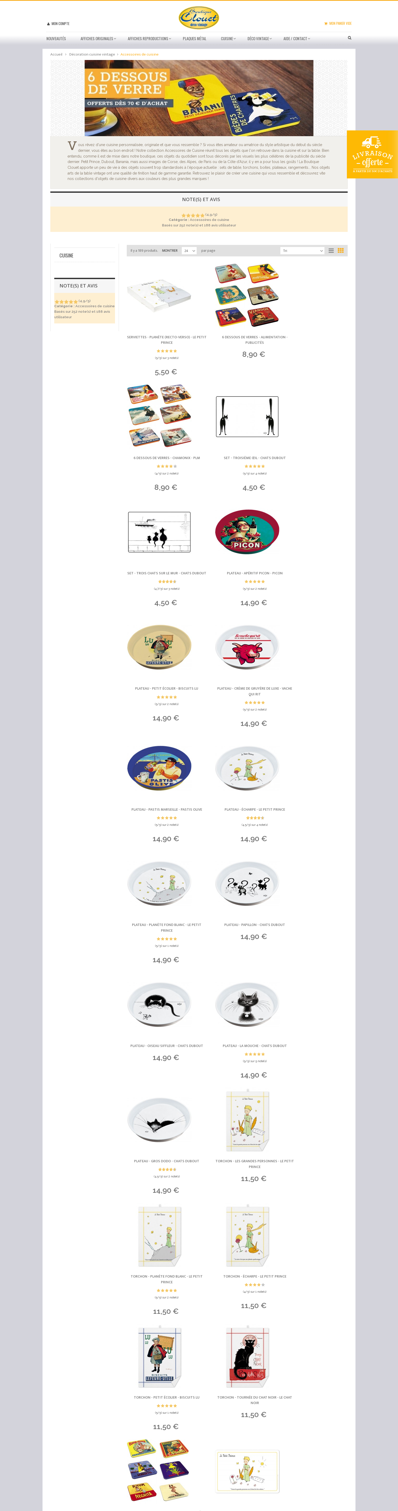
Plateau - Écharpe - (161, 704)
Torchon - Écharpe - (313, 943)
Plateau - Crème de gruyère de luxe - (237, 585)
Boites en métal (73, 364)
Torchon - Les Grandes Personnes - (161, 946)
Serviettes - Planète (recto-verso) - (160, 341)
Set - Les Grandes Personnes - (161, 1190)
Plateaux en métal (76, 353)
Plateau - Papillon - (313, 704)
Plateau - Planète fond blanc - (237, 707)
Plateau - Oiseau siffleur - (161, 829)
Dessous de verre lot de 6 (83, 336)
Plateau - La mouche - (237, 826)
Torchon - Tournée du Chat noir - (237, 1068)
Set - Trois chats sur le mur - (237, 463)
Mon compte (60, 23)
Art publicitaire (74, 411)
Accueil (56, 54)
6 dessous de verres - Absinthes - (313, 1190)
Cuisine (227, 38)
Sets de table (72, 325)
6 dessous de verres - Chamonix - (313, 338)
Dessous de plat (75, 342)
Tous (63, 314)
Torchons (70, 331)
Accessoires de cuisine (85, 319)
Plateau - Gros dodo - (313, 826)
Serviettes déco (74, 347)
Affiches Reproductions (148, 38)
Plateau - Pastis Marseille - (313, 585)
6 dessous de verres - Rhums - (313, 1068)
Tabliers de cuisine (76, 359)
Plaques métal (194, 38)
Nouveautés (56, 38)
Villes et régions (75, 405)
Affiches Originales (97, 38)
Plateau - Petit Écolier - (160, 582)
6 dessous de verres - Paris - (237, 1187)
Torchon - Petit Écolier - (161, 1065)
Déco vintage (258, 38)
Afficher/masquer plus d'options (86, 468)
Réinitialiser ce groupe (102, 373)
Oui (65, 290)
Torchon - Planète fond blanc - (237, 946)
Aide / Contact (295, 38)
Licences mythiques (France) (85, 400)
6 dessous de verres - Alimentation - (237, 341)
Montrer (170, 251)
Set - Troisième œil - (161, 460)
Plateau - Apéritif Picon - (313, 460)
